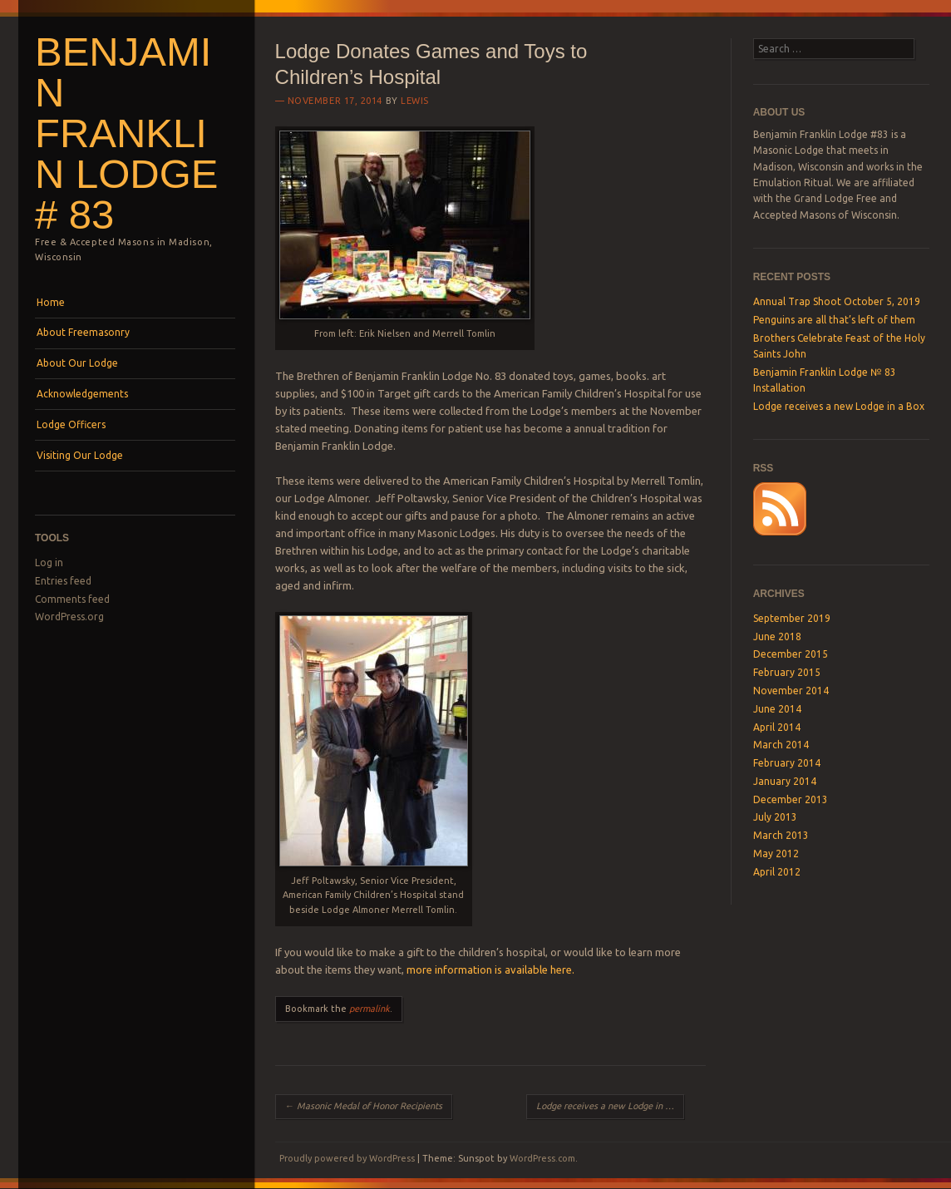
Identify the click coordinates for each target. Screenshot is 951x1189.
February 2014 (786, 762)
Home (51, 302)
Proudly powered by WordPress (347, 1158)
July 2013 (775, 817)
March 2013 (781, 835)
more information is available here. (490, 969)
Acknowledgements (82, 393)
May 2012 (776, 853)
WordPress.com (542, 1158)
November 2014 (791, 690)
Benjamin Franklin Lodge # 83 (127, 133)
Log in (49, 562)
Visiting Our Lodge (80, 455)
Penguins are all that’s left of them (834, 319)
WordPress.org (69, 616)
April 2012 (777, 871)
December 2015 (790, 654)
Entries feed (63, 580)
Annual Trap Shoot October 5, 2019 (836, 301)
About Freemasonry (83, 332)
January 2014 (784, 781)
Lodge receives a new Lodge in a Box (610, 1106)
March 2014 (781, 744)
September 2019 (791, 618)
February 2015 (786, 672)
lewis (415, 101)
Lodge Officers (71, 424)
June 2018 (777, 636)
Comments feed (72, 599)
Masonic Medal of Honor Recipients (363, 1106)
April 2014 (777, 727)
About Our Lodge (77, 363)
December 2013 (790, 799)
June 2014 (777, 708)
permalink (369, 1009)
